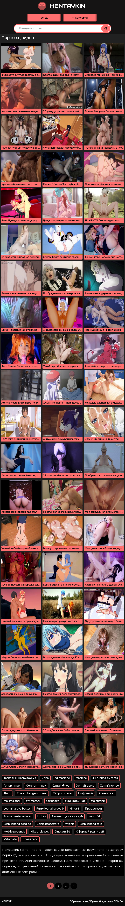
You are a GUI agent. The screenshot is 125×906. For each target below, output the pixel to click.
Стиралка (52, 801)
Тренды (43, 17)
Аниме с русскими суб (67, 816)
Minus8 (74, 808)
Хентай (7, 901)
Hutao (41, 816)
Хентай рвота (85, 785)
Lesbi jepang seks (91, 824)
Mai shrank (98, 801)
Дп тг (7, 793)
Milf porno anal (62, 793)
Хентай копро (109, 785)
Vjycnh (69, 824)
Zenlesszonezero (48, 824)
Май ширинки (75, 801)
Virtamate (10, 839)
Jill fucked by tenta (105, 778)
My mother (33, 801)
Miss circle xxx (40, 831)
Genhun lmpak (36, 785)
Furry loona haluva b (50, 808)
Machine (81, 778)
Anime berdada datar (17, 816)
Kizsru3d (94, 816)
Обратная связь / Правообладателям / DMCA (96, 901)
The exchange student (32, 793)
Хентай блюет (61, 785)
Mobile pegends (14, 831)
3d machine (62, 778)
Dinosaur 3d (62, 831)
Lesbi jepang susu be (17, 824)
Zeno (45, 778)
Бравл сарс (30, 839)
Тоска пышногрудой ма (20, 778)
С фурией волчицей (90, 831)
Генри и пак (12, 785)
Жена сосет (106, 793)
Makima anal (12, 801)
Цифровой (85, 793)
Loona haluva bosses (17, 808)
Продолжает (93, 808)
